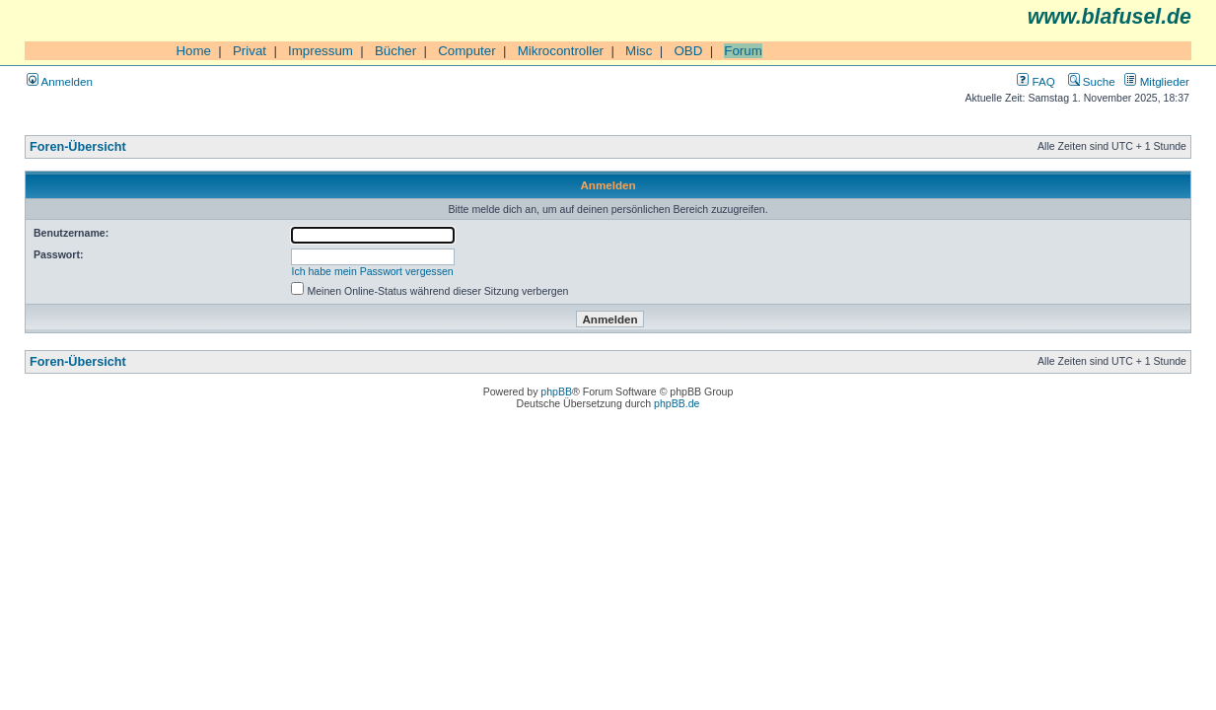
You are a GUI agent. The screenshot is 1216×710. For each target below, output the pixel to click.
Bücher (395, 50)
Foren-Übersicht (78, 147)
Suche (1091, 81)
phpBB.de (676, 403)
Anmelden (60, 81)
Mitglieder (1156, 81)
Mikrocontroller (561, 50)
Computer (467, 50)
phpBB (556, 391)
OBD (688, 50)
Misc (638, 50)
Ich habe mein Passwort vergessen (373, 271)
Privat (249, 50)
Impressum (320, 50)
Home (193, 50)
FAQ (1035, 81)
